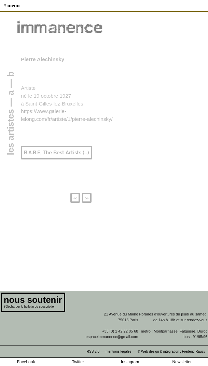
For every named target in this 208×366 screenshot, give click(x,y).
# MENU (11, 5)
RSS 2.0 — (96, 351)
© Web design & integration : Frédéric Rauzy (173, 351)
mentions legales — (121, 351)
